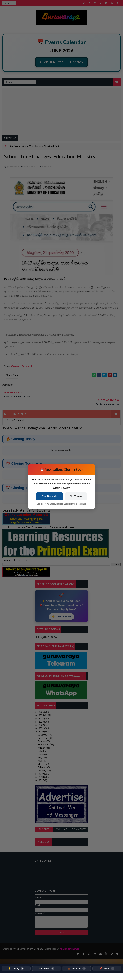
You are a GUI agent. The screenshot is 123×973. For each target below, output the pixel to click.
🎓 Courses (46, 968)
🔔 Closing (16, 968)
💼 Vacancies (77, 968)
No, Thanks (76, 496)
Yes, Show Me (49, 496)
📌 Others (107, 968)
